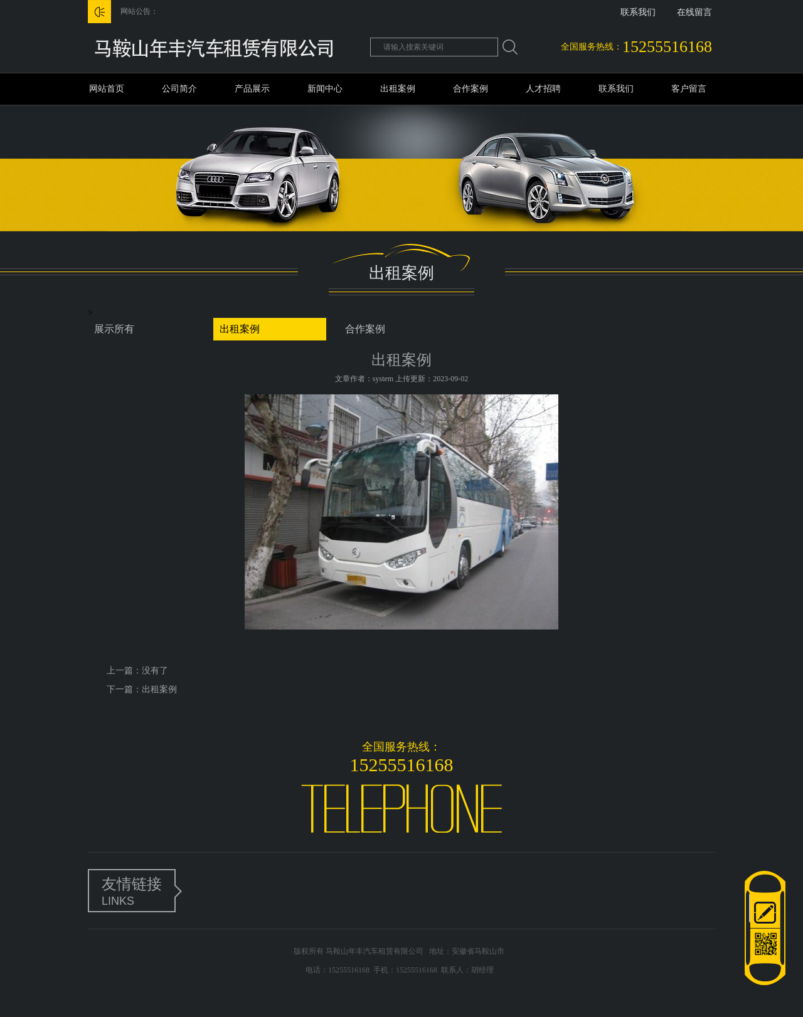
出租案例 (397, 88)
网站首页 (106, 88)
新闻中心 (325, 88)
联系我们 (638, 12)
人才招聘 (543, 88)
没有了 (155, 670)
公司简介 (179, 88)
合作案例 (470, 88)
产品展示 (252, 88)
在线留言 (694, 12)
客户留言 (688, 88)
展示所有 (114, 329)
